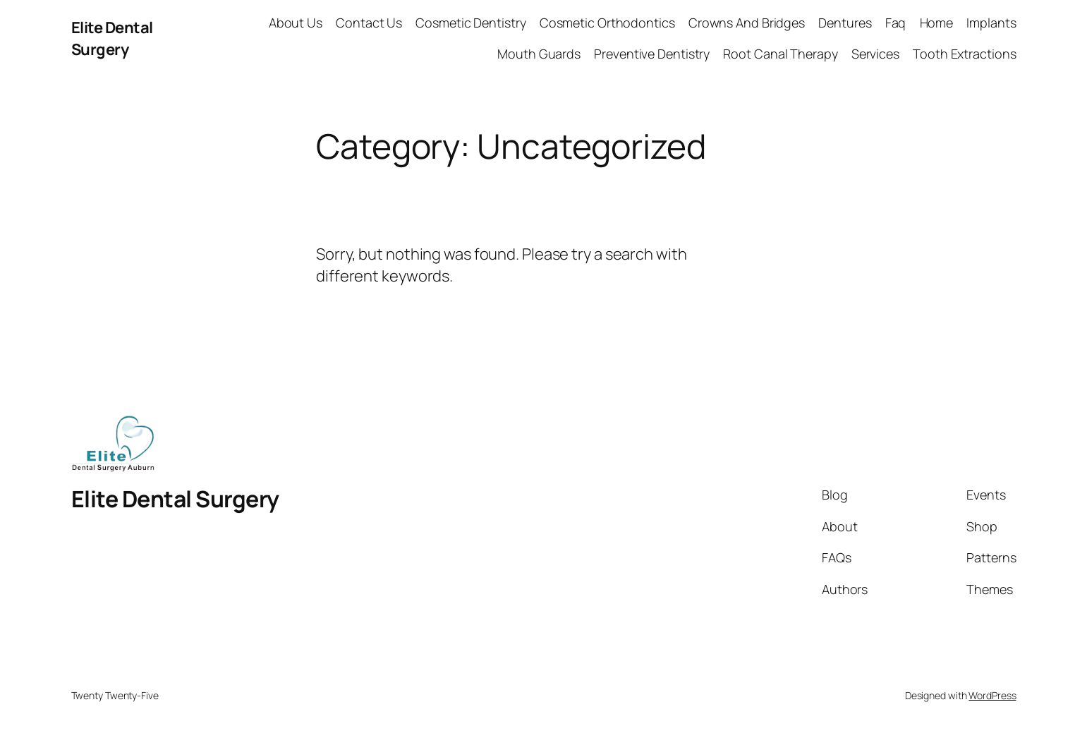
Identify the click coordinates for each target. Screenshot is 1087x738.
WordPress (992, 695)
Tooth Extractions (964, 53)
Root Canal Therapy (780, 53)
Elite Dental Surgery (112, 38)
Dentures (844, 22)
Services (875, 53)
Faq (895, 22)
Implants (991, 22)
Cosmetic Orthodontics (607, 22)
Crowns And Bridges (746, 22)
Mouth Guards (539, 53)
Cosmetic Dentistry (470, 22)
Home (937, 22)
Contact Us (369, 22)
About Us (295, 22)
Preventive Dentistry (652, 53)
